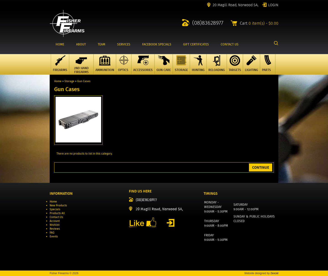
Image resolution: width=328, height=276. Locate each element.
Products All (57, 213)
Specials (55, 209)
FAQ (52, 232)
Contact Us (56, 217)
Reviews (55, 229)
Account (55, 221)
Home (58, 81)
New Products (58, 205)
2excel (274, 273)
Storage (69, 81)
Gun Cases (83, 81)
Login (273, 4)
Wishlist (54, 225)
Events (54, 236)
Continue (260, 167)
